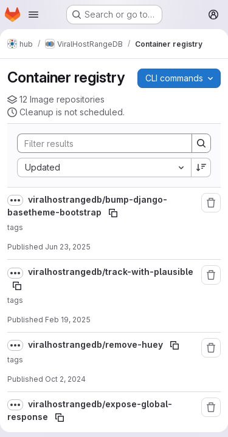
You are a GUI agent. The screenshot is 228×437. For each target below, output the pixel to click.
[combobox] (104, 167)
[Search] (98, 143)
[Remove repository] (211, 202)
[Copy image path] (113, 213)
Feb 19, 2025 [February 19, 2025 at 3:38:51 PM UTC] (68, 319)
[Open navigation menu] (33, 14)
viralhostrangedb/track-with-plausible (110, 271)
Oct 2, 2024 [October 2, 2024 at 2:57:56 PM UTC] (65, 379)
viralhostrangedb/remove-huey (96, 344)
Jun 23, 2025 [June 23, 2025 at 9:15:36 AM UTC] (68, 246)
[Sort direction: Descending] (201, 167)
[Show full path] (15, 200)
